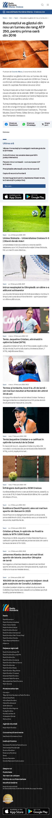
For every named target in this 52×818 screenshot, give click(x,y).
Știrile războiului (8, 706)
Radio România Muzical (10, 630)
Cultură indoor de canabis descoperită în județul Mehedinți (26, 158)
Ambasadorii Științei (9, 716)
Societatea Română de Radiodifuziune (15, 745)
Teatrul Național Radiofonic (11, 641)
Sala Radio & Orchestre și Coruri (12, 736)
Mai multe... (8, 186)
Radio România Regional (10, 708)
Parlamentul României (9, 753)
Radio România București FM (12, 655)
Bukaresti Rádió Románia (10, 676)
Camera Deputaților (9, 758)
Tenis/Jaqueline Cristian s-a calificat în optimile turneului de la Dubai (26, 430)
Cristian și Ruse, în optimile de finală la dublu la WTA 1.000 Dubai (26, 535)
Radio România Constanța (11, 660)
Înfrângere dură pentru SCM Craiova (26, 477)
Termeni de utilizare (11, 776)
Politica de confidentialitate (14, 780)
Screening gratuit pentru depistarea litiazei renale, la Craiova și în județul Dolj (26, 179)
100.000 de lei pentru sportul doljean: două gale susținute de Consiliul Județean (26, 584)
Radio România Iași (9, 665)
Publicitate (7, 772)
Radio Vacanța (7, 684)
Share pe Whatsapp (31, 126)
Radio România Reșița (10, 668)
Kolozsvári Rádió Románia (11, 679)
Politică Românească (9, 703)
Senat (5, 756)
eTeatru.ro (6, 643)
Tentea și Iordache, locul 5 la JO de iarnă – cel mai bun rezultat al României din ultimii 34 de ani (26, 380)
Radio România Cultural (10, 627)
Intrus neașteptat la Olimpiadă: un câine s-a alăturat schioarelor (26, 278)
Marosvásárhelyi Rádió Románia (13, 681)
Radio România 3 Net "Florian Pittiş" (13, 635)
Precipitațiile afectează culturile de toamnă (26, 168)
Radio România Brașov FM (11, 652)
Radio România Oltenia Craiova (12, 663)
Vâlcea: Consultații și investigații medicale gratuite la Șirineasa (26, 151)
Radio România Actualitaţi (11, 622)
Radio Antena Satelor (9, 625)
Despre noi (7, 769)
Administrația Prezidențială (11, 748)
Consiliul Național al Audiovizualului (13, 761)
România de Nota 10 (9, 714)
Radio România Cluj (9, 657)
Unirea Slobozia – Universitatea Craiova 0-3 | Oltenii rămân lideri (26, 229)
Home (5, 18)
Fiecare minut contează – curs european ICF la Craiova (26, 164)
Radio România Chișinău (10, 638)
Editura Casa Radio (9, 698)
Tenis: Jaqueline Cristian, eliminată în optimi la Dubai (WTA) (26, 330)
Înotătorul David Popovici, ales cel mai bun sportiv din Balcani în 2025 (26, 512)
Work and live (7, 719)
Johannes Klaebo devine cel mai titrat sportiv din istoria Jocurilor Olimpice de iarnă (26, 559)
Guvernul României (9, 750)
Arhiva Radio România (10, 700)
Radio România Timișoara (11, 673)
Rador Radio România (9, 728)
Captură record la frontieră (26, 173)
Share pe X (47, 126)
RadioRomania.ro (8, 620)
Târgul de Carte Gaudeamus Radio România (16, 695)
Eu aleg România (8, 711)
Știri (10, 18)
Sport (16, 18)
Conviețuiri (6, 693)
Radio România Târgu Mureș (11, 671)
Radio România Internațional (11, 633)
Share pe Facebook (13, 126)
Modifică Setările (10, 783)
